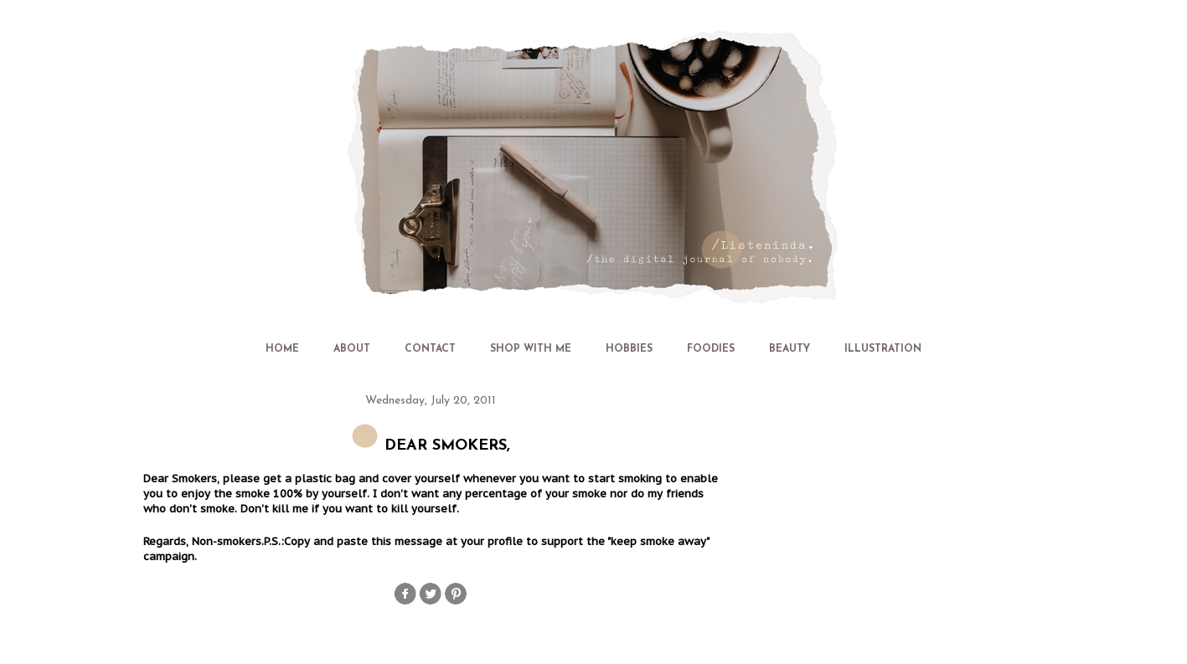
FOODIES (711, 349)
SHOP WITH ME (530, 349)
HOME (282, 349)
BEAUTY (789, 349)
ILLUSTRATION (882, 349)
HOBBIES (629, 349)
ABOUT (351, 349)
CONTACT (430, 349)
